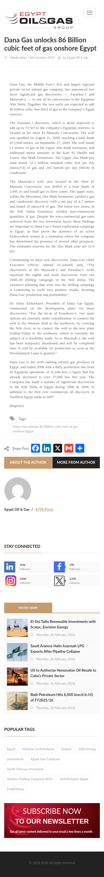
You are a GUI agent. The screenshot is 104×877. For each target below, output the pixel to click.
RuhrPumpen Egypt (74, 779)
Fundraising (15, 789)
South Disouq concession (25, 769)
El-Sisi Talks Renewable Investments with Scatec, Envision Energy (63, 624)
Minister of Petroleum (38, 749)
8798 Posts (44, 509)
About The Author (28, 462)
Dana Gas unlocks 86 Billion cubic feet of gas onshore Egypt (45, 428)
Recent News (28, 607)
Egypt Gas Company (45, 759)
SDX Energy (87, 749)
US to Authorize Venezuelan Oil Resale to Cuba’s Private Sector (63, 673)
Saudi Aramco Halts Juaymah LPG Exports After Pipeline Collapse (57, 649)
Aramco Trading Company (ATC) (30, 779)
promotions (15, 759)
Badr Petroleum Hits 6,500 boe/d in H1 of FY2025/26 (62, 697)
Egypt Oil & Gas (78, 57)
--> (9, 580)
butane (66, 749)
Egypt (11, 749)
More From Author (76, 462)
